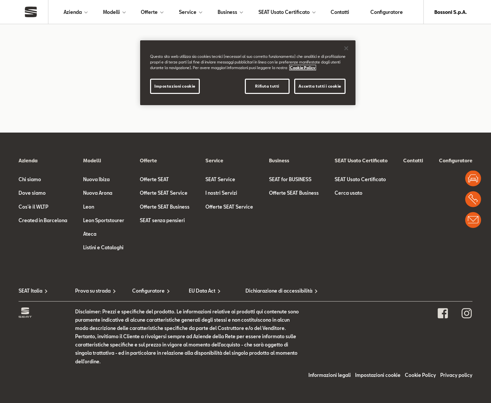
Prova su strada (93, 291)
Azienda (73, 12)
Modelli (111, 12)
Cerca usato (348, 193)
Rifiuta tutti (267, 86)
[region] (247, 72)
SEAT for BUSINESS (290, 179)
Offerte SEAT (154, 179)
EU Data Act (202, 291)
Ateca (89, 234)
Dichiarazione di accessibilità (274, 291)
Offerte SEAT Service (164, 193)
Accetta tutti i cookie (320, 86)
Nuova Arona (97, 193)
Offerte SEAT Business (165, 207)
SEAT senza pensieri (162, 220)
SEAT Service (220, 179)
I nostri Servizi (221, 193)
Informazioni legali (329, 375)
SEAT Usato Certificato (284, 12)
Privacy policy (456, 375)
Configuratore (386, 12)
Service (187, 12)
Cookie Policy (420, 375)
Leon (88, 207)
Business (227, 12)
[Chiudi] (346, 48)
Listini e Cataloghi (103, 247)
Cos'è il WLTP (33, 207)
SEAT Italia (30, 291)
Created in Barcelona (43, 220)
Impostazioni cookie (378, 375)
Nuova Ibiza (96, 179)
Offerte (149, 12)
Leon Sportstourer (103, 220)
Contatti (340, 12)
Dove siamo (32, 193)
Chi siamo (30, 179)
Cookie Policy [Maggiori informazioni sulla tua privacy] (302, 67)
